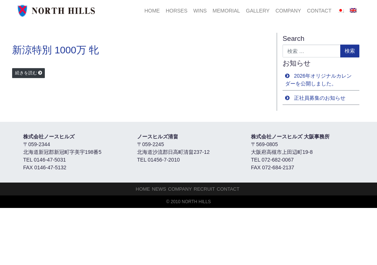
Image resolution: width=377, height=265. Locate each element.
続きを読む (26, 72)
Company (288, 11)
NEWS (159, 189)
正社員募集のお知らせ (319, 98)
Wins (200, 11)
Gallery (257, 11)
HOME (152, 11)
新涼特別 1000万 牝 (55, 50)
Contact (319, 11)
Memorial (226, 11)
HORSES (176, 11)
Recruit (204, 189)
